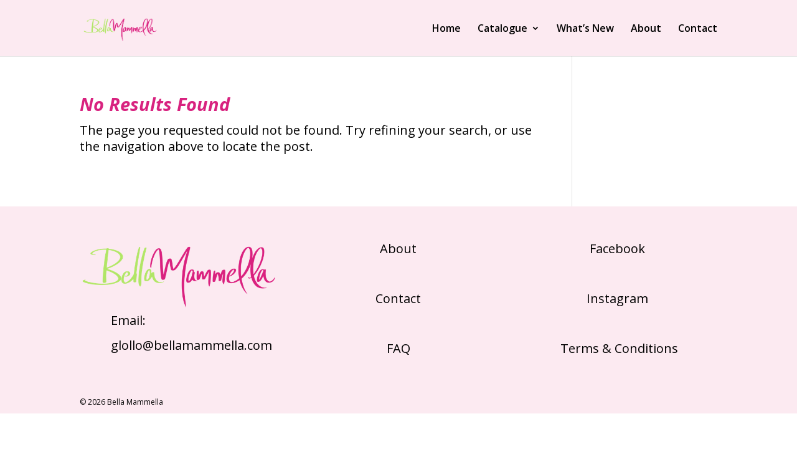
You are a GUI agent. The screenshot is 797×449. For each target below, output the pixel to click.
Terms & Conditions (617, 348)
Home (446, 29)
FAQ (398, 348)
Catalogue (502, 29)
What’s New (585, 29)
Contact (697, 29)
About (646, 29)
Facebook (617, 248)
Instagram (617, 298)
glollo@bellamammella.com (191, 345)
